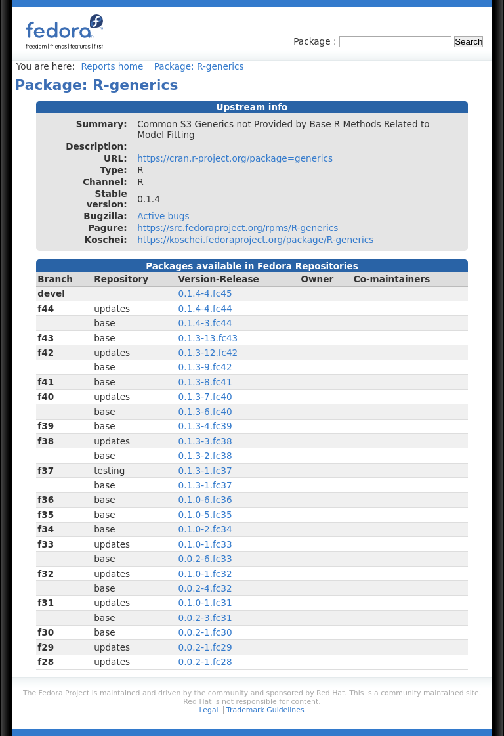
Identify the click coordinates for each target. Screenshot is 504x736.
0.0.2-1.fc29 (205, 647)
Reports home (112, 66)
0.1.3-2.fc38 (205, 455)
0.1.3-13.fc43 (208, 338)
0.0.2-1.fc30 (205, 632)
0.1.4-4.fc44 (205, 308)
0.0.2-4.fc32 (205, 588)
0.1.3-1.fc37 (205, 470)
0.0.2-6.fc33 (205, 558)
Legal (208, 710)
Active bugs (163, 216)
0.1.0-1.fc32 (205, 574)
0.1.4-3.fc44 (205, 323)
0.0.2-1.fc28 (205, 662)
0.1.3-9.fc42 (205, 367)
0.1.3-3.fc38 (205, 441)
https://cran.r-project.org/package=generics (235, 158)
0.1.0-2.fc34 (205, 529)
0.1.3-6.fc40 (205, 411)
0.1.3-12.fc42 (208, 352)
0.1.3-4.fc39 (205, 426)
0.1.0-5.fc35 (205, 514)
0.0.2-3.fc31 (205, 618)
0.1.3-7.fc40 (205, 396)
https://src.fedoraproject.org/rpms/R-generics (237, 228)
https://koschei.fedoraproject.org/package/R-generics (255, 239)
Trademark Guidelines (265, 710)
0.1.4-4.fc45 (205, 293)
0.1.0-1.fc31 (205, 602)
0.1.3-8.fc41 (205, 382)
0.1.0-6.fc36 (205, 499)
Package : (316, 41)
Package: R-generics (199, 66)
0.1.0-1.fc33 (205, 544)
